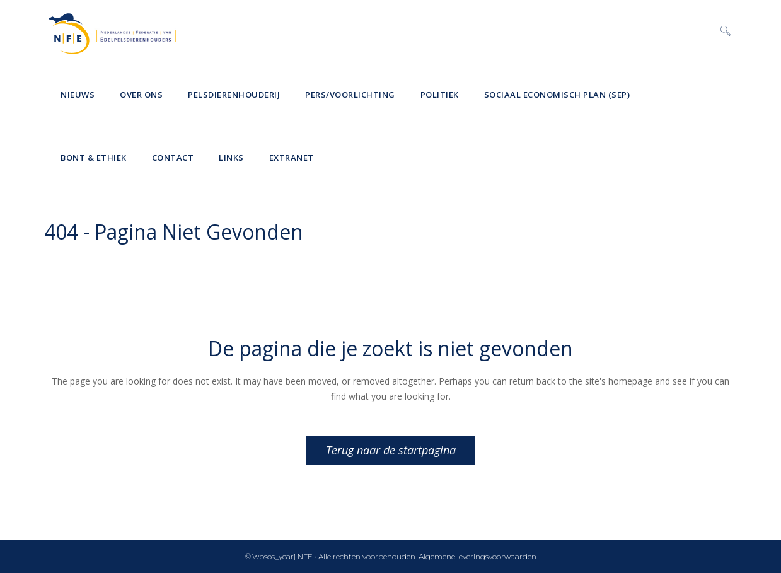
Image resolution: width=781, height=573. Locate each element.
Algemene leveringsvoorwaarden (477, 556)
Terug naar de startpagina (391, 450)
